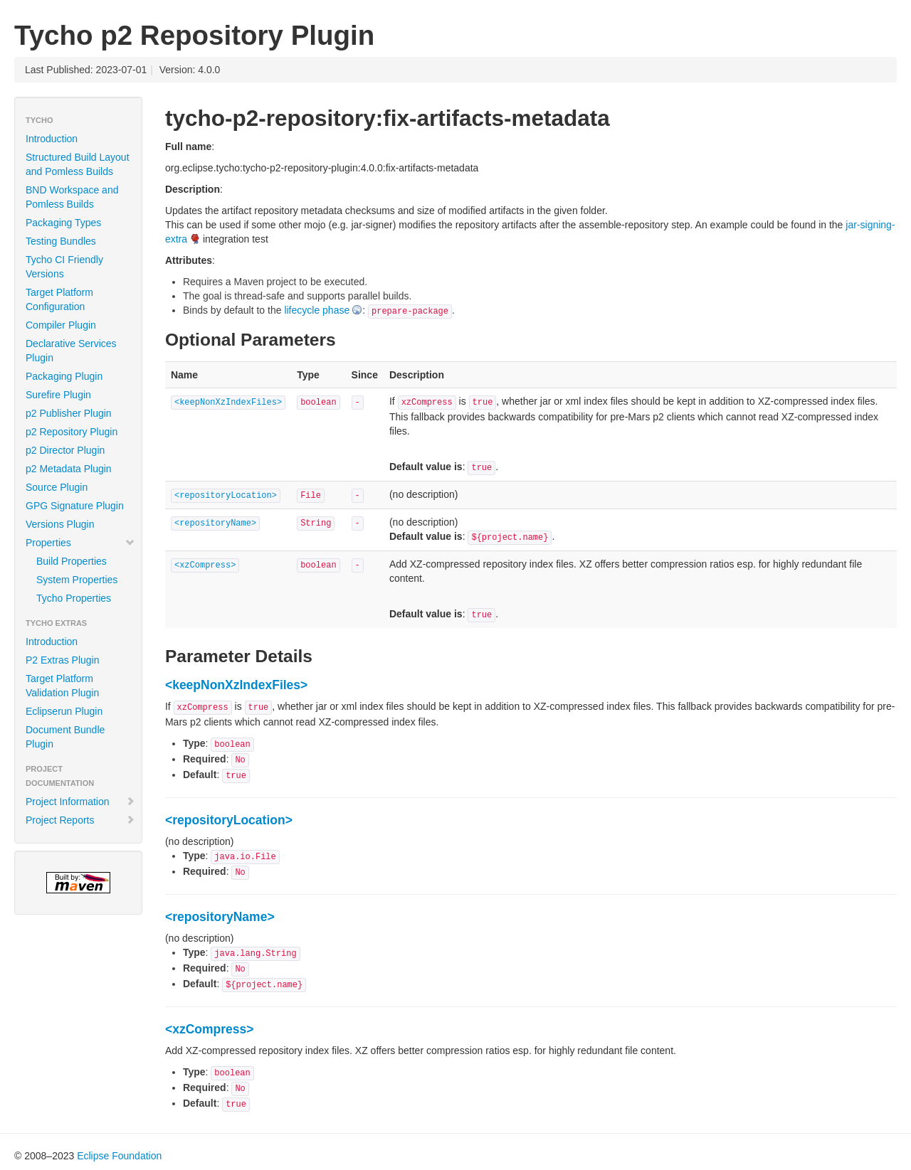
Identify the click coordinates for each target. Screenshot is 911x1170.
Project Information (80, 801)
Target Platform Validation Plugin (62, 685)
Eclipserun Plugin (64, 711)
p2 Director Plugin (65, 450)
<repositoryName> (215, 523)
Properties (80, 542)
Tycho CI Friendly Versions (64, 267)
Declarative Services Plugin (71, 350)
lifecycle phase (316, 310)
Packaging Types (63, 222)
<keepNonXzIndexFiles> (228, 403)
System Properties (76, 579)
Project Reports (80, 820)
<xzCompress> (205, 565)
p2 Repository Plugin (71, 431)
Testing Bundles (61, 241)
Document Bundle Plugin (65, 737)
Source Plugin (57, 487)
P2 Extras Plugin (63, 660)
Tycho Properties (73, 598)
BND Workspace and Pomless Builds (72, 197)
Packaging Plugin (64, 376)
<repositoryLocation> (225, 496)
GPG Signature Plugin (75, 505)
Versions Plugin (60, 524)
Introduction (52, 138)
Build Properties (71, 561)
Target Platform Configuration (59, 299)
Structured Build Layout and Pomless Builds (78, 164)
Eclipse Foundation (119, 1155)
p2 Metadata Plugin (69, 468)
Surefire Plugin (58, 394)
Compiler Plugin (61, 325)
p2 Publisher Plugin (69, 413)
